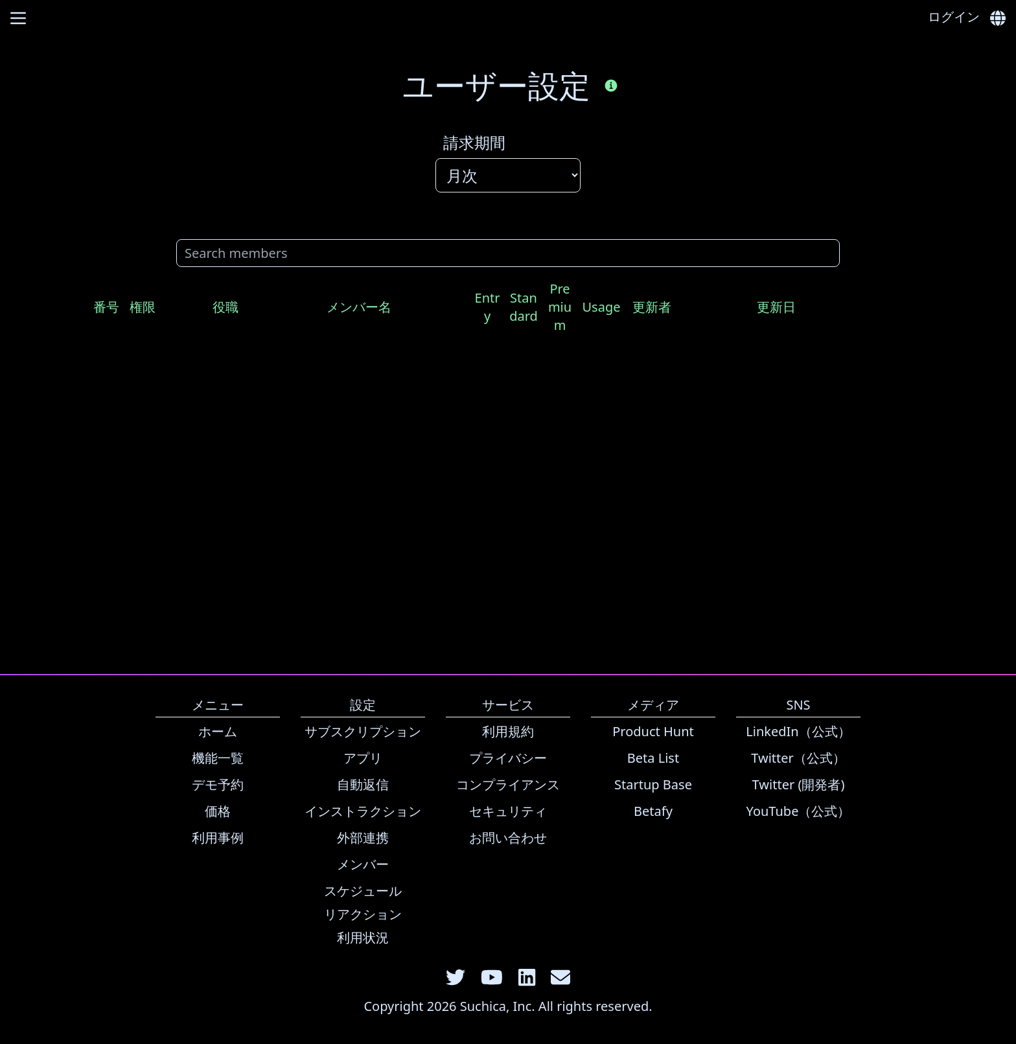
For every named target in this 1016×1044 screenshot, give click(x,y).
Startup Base (653, 784)
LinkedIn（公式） (798, 731)
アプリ (362, 758)
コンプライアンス (508, 784)
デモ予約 (218, 784)
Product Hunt (653, 731)
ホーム (217, 731)
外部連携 (363, 837)
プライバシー (508, 758)
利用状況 (363, 937)
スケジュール (363, 890)
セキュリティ (508, 811)
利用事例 (218, 837)
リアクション (363, 914)
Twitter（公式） (798, 758)
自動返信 (363, 784)
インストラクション (363, 811)
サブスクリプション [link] (363, 731)
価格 (218, 811)
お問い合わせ (508, 837)
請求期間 (474, 142)
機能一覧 (218, 758)
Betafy (653, 811)
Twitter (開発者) (798, 784)
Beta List (653, 758)
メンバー (363, 864)
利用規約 (508, 731)
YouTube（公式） (798, 811)
